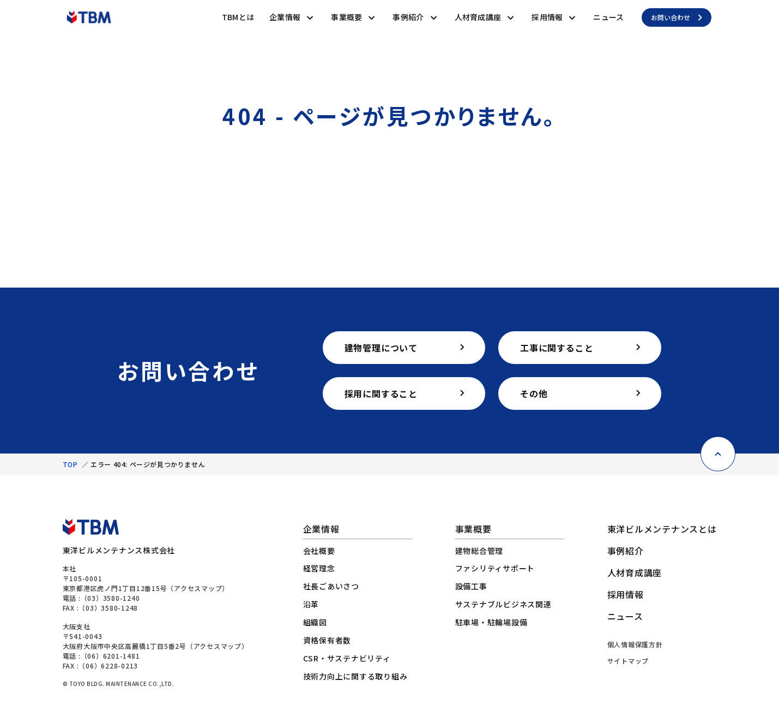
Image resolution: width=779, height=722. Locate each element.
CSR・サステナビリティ (347, 658)
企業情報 (284, 16)
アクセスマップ (198, 588)
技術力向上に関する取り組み (355, 676)
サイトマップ (628, 660)
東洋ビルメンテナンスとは (662, 528)
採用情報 (547, 16)
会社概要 (319, 550)
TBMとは (238, 16)
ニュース (608, 16)
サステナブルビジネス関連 (503, 604)
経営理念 (319, 568)
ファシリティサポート (495, 568)
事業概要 (346, 16)
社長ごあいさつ (331, 586)
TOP (70, 464)
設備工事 (471, 586)
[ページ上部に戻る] (718, 441)
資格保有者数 (327, 640)
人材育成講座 (478, 16)
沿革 (311, 604)
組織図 (315, 622)
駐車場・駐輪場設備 (491, 622)
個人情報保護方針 (635, 644)
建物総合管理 (479, 550)
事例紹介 (408, 16)
